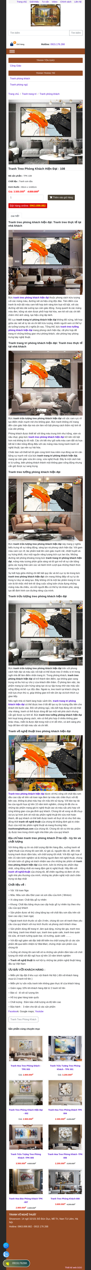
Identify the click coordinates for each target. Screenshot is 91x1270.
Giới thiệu (34, 1)
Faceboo (12, 1011)
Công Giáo (15, 65)
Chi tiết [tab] (15, 216)
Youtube (39, 1011)
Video (54, 1)
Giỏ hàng (20, 44)
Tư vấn (45, 1)
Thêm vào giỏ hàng (61, 197)
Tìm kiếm (76, 33)
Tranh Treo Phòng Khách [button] (23, 1019)
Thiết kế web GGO (73, 1267)
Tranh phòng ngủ (19, 84)
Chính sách (65, 1)
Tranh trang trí (29, 94)
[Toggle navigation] (12, 51)
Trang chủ (22, 1)
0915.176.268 (58, 44)
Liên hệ (78, 1)
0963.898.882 (38, 205)
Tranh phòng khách (20, 78)
